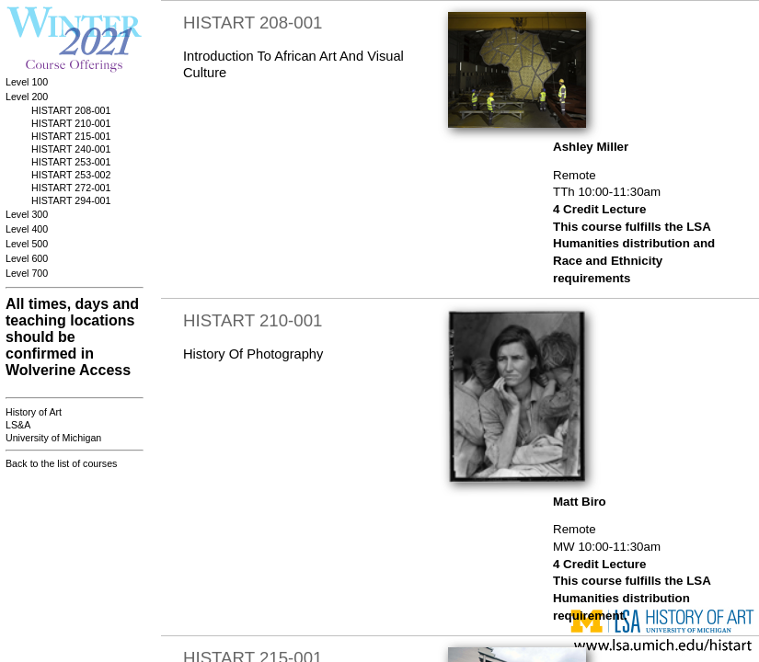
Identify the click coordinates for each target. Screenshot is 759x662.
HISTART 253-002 (70, 174)
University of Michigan (53, 437)
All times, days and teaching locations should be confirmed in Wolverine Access (72, 337)
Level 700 (27, 273)
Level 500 (27, 243)
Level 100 (27, 81)
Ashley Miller (590, 147)
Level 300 (27, 214)
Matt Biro (579, 501)
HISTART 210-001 (70, 123)
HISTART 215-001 (70, 136)
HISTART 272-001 (70, 187)
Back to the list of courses (61, 463)
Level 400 (27, 228)
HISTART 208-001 (70, 110)
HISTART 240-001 (70, 148)
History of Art (34, 411)
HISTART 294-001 (70, 200)
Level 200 (27, 96)
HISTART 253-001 (70, 161)
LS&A (18, 424)
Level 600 (27, 258)
